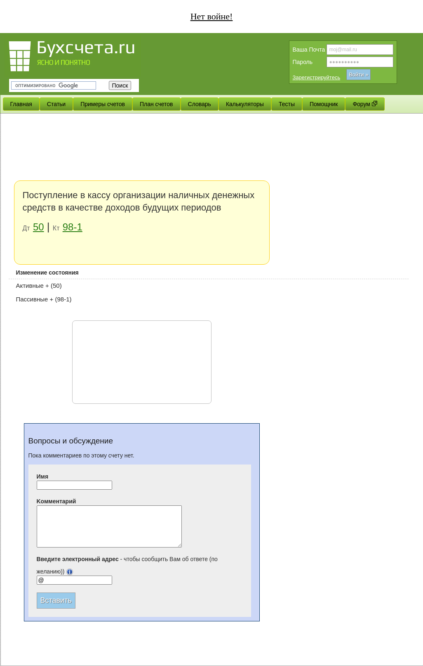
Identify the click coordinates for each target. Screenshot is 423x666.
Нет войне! (211, 16)
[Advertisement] (77, 197)
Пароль (303, 62)
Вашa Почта (309, 49)
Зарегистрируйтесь (317, 77)
